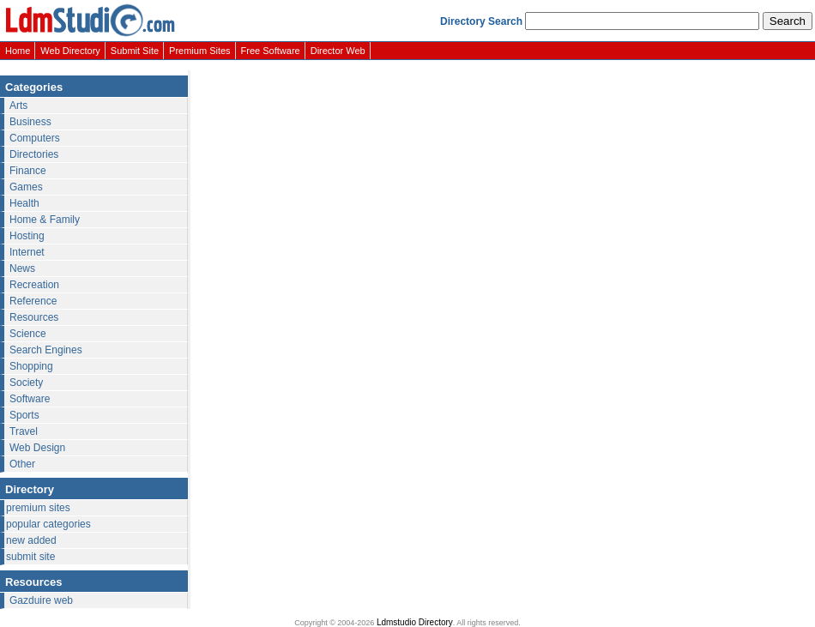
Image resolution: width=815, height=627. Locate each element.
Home (17, 50)
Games (26, 187)
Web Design (37, 448)
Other (22, 464)
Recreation (34, 285)
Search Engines (45, 350)
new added (31, 540)
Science (27, 334)
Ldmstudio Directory (415, 622)
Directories (33, 154)
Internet (27, 252)
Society (26, 383)
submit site (30, 557)
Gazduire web (41, 600)
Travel (23, 431)
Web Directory (70, 50)
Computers (34, 138)
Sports (24, 415)
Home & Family (44, 220)
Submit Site (135, 50)
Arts (18, 105)
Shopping (31, 366)
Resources (33, 317)
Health (24, 203)
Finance (27, 171)
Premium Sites (200, 50)
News (22, 268)
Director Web (338, 50)
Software (29, 399)
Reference (33, 301)
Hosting (27, 236)
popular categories (48, 524)
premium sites (38, 508)
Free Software (270, 50)
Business (30, 122)
